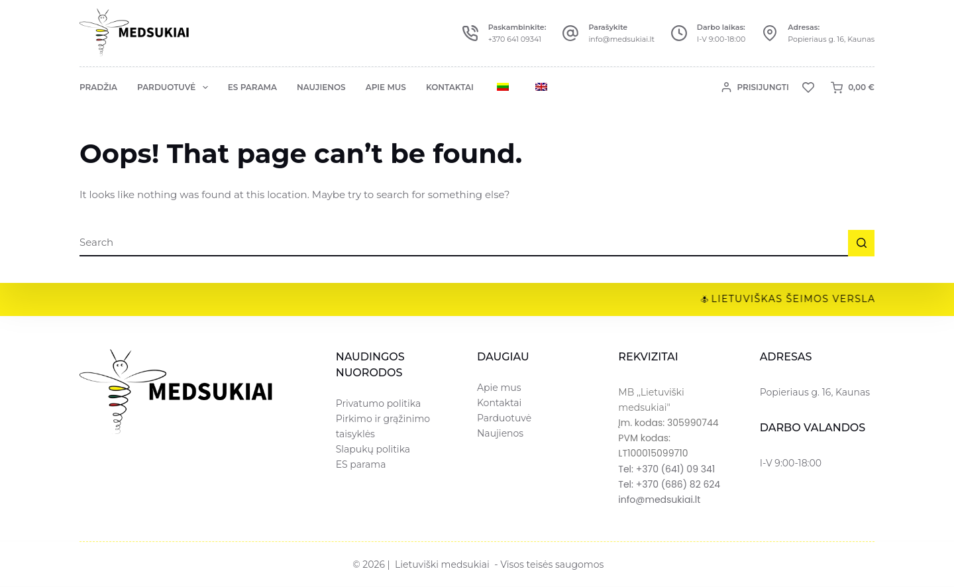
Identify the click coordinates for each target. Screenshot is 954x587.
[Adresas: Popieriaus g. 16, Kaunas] (770, 33)
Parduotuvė (175, 87)
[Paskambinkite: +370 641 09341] (470, 33)
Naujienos (321, 87)
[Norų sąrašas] (808, 87)
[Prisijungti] (755, 87)
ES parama (252, 87)
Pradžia (98, 87)
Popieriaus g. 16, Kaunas (831, 39)
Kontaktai (450, 87)
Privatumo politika (378, 403)
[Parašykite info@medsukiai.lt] (570, 33)
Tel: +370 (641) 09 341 (666, 469)
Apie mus (386, 87)
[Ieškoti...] (464, 243)
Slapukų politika (373, 449)
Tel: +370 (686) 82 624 (669, 484)
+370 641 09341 (514, 39)
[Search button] (861, 243)
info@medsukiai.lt (621, 39)
